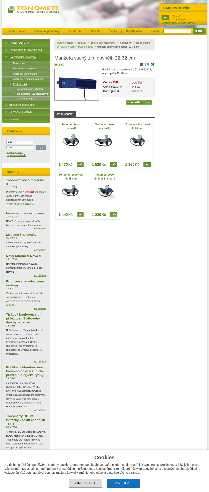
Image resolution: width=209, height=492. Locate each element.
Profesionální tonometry (22, 57)
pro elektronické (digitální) (30, 89)
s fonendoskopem (26, 98)
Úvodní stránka (16, 31)
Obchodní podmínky (47, 31)
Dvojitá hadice (85, 46)
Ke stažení (75, 31)
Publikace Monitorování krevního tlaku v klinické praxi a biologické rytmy (25, 371)
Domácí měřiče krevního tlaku (26, 49)
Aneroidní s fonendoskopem (28, 79)
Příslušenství (20, 84)
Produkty (81, 42)
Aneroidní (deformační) (25, 73)
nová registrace (15, 152)
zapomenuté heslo (16, 155)
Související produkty (20, 112)
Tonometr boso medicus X (20, 203)
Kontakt (155, 31)
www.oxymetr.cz (14, 301)
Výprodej (14, 119)
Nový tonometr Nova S (23, 256)
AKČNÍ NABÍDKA (19, 42)
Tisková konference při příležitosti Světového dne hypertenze (24, 318)
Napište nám (134, 31)
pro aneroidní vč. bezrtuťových (33, 93)
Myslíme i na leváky (21, 234)
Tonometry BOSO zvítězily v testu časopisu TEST (25, 420)
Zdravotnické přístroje (21, 104)
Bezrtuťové (19, 63)
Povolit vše (123, 483)
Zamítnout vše (85, 483)
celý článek (40, 228)
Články (113, 31)
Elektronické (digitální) (25, 68)
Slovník (95, 31)
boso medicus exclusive (25, 213)
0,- (175, 16)
